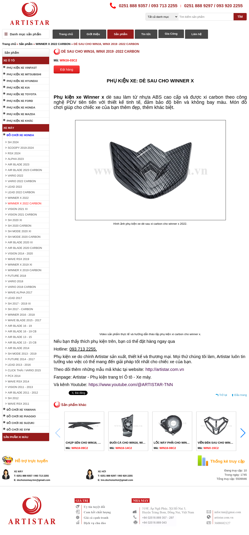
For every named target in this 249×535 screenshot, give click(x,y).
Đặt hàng (66, 69)
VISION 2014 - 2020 (20, 253)
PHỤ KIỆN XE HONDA (21, 107)
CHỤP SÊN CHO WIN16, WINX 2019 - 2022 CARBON (100, 442)
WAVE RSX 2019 (18, 259)
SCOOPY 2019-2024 (21, 147)
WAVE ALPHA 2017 (20, 292)
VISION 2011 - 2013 (20, 387)
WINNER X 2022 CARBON (53, 44)
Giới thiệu (93, 34)
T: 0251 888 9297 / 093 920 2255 (115, 475)
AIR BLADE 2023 (18, 164)
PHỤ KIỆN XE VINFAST (22, 67)
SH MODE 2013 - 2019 (22, 353)
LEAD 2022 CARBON (21, 192)
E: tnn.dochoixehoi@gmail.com (115, 480)
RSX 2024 (14, 153)
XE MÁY (8, 127)
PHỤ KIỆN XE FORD (20, 101)
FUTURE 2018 (17, 275)
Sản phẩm (120, 34)
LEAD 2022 (15, 186)
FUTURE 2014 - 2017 (21, 359)
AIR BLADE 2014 (18, 348)
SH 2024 (13, 142)
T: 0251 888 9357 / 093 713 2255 (31, 475)
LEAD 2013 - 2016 (19, 364)
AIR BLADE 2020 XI (20, 242)
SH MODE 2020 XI (19, 231)
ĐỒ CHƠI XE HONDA (20, 135)
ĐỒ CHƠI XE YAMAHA (21, 409)
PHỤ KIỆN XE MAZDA (21, 114)
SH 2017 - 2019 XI (19, 303)
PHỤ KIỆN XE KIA (18, 87)
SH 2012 (13, 398)
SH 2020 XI (15, 220)
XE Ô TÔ (9, 60)
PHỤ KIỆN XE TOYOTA (21, 94)
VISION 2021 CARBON (22, 214)
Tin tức (146, 34)
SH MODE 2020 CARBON (24, 236)
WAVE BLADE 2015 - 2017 (24, 320)
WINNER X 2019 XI (20, 264)
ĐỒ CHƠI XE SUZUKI (20, 423)
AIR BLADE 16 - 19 (20, 325)
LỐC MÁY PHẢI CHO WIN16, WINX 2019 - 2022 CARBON (191, 442)
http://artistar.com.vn (164, 369)
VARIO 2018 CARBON (22, 286)
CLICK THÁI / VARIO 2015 (24, 370)
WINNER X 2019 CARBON (24, 270)
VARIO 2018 (15, 281)
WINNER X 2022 (18, 197)
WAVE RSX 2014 (18, 381)
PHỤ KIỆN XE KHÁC (20, 120)
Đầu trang (240, 395)
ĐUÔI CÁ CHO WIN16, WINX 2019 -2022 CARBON (142, 442)
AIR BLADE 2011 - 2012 (23, 392)
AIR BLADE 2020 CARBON (25, 248)
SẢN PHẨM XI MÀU (15, 437)
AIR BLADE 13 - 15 (20, 337)
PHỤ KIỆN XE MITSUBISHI (24, 74)
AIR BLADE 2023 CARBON (25, 170)
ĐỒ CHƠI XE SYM (18, 429)
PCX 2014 (14, 375)
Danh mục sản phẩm (25, 34)
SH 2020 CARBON (19, 225)
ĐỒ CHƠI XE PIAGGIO (21, 416)
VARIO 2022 (15, 175)
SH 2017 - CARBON (20, 309)
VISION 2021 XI (18, 209)
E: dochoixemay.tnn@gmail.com (32, 480)
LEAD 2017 (15, 298)
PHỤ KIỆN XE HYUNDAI (22, 81)
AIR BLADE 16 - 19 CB (22, 331)
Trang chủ (66, 34)
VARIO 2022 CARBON (22, 181)
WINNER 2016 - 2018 (21, 314)
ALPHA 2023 (16, 158)
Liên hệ (196, 34)
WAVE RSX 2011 (18, 403)
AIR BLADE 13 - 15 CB (22, 342)
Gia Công (171, 33)
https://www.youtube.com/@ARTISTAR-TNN (130, 384)
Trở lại (223, 395)
